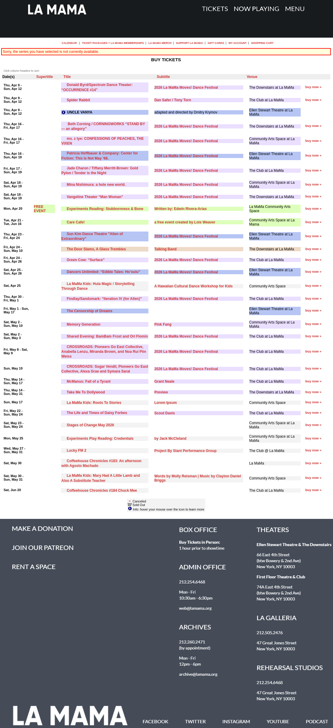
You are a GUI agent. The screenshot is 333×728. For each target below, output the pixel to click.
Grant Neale (164, 381)
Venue (252, 77)
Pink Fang (162, 324)
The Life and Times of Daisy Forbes (97, 413)
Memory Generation (84, 324)
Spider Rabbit (78, 100)
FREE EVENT (40, 209)
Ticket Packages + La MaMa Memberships (113, 43)
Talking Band (165, 249)
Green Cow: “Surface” (86, 260)
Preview (161, 392)
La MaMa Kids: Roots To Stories (94, 403)
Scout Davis (164, 413)
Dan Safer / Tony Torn (172, 100)
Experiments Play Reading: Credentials (100, 438)
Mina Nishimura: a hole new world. (96, 185)
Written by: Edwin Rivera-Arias (180, 209)
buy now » (313, 87)
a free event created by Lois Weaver (184, 222)
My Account (237, 43)
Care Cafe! (76, 222)
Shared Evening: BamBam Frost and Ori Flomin (107, 336)
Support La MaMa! (189, 43)
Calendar (69, 43)
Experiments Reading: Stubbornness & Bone (105, 209)
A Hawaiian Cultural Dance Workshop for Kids (193, 286)
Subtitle (163, 77)
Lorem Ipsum (165, 403)
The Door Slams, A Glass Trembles (96, 249)
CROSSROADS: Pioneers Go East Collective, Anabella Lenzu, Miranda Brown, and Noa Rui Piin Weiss (103, 351)
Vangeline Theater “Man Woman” (95, 197)
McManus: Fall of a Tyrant (88, 381)
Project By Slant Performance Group (185, 451)
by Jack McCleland (170, 438)
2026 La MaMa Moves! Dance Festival (186, 87)
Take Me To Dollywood (86, 392)
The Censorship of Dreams (89, 311)
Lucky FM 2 (76, 450)
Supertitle (44, 77)
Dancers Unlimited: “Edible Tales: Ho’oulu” (103, 272)
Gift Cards (216, 43)
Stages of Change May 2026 (90, 425)
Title (67, 77)
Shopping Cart (262, 43)
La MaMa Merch (159, 43)
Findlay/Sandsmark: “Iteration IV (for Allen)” (104, 299)
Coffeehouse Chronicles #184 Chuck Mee (102, 490)
